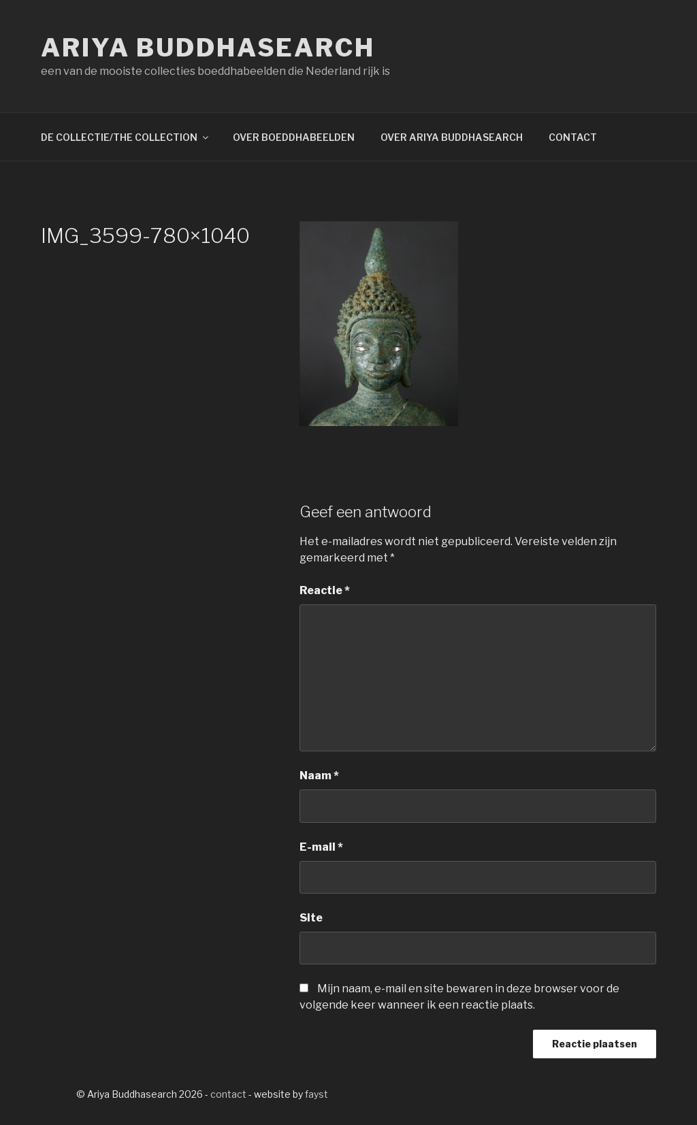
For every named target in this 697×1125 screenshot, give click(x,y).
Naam (319, 775)
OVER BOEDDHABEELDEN (294, 137)
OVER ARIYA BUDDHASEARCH (451, 137)
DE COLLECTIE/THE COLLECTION (125, 137)
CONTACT (573, 137)
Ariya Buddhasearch (208, 48)
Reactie (324, 590)
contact (228, 1094)
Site (311, 917)
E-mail (321, 847)
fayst (316, 1094)
